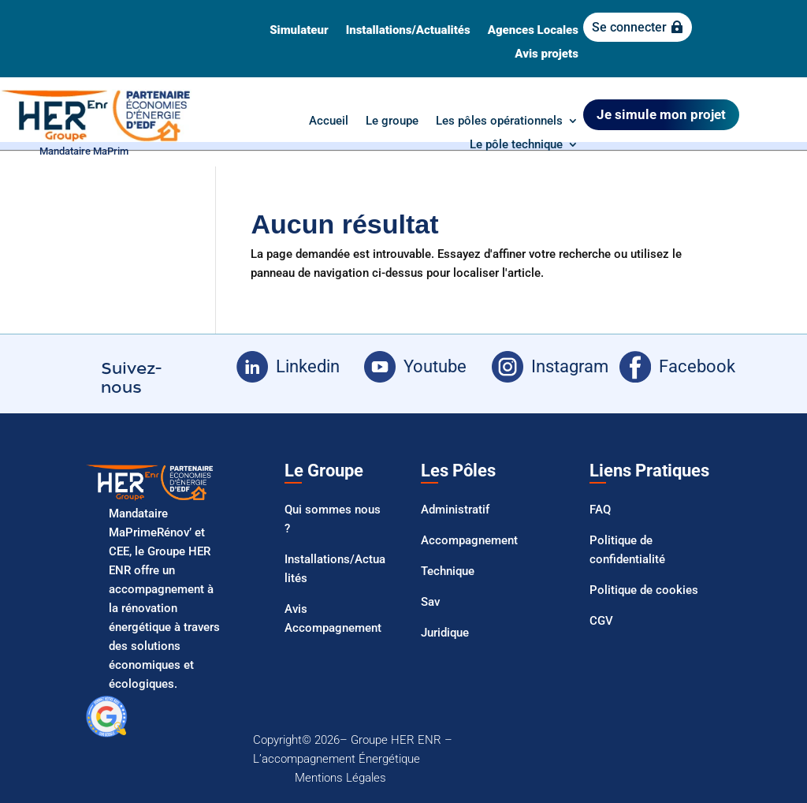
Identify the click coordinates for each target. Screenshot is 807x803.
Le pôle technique (516, 145)
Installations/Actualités (408, 30)
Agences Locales (533, 30)
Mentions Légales (340, 778)
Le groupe (392, 121)
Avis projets (546, 54)
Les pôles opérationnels (499, 121)
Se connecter (629, 27)
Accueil (328, 121)
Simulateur (299, 30)
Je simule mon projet (661, 114)
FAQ (600, 509)
